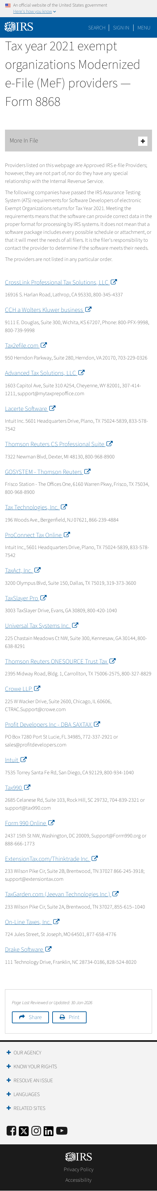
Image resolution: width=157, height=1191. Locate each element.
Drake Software (27, 949)
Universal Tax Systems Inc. (41, 625)
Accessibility (78, 1180)
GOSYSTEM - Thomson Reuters (47, 472)
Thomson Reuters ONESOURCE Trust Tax (59, 661)
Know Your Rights (35, 1066)
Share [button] (35, 1017)
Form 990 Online (29, 823)
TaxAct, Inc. (22, 570)
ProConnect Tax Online (37, 535)
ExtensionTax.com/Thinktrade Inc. (51, 859)
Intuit (15, 760)
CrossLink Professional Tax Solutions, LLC (60, 282)
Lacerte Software (29, 408)
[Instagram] (36, 1131)
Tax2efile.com (25, 345)
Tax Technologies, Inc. (35, 507)
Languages (27, 1094)
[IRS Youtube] (61, 1131)
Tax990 (17, 788)
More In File (78, 141)
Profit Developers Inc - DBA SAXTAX (52, 724)
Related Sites (29, 1108)
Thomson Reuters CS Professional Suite (58, 444)
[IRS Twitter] (24, 1133)
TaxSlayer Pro (25, 598)
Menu (143, 27)
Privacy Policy (79, 1169)
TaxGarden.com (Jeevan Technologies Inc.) (61, 894)
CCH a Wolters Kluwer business (47, 310)
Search (96, 27)
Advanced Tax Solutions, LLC (44, 373)
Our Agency (27, 1052)
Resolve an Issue (33, 1080)
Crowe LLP (22, 689)
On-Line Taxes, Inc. (31, 922)
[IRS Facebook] (11, 1131)
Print (74, 1017)
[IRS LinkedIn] (49, 1133)
